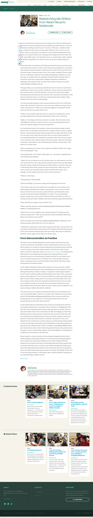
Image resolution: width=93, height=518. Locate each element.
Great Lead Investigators (35, 404)
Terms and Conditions (39, 514)
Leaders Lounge (35, 5)
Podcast (89, 1)
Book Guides (65, 5)
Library (27, 5)
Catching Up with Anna (34, 451)
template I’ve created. (53, 253)
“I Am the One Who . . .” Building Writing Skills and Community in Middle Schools (57, 454)
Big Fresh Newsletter (69, 1)
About (73, 5)
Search (58, 1)
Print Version (66, 34)
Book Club (81, 1)
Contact (51, 1)
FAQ (37, 497)
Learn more (7, 500)
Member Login (53, 34)
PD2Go (43, 5)
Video (28, 449)
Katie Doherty (30, 34)
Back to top (24, 360)
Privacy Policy (29, 514)
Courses (50, 5)
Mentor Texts (47, 17)
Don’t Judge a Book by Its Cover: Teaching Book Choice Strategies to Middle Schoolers (57, 406)
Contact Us (39, 493)
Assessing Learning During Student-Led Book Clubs (79, 405)
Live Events (57, 5)
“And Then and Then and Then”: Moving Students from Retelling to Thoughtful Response (79, 454)
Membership (81, 5)
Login (89, 5)
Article (41, 17)
